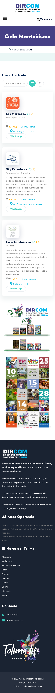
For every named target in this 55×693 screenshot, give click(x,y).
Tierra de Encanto (33, 686)
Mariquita (6, 591)
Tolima (16, 686)
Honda (5, 578)
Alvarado (6, 556)
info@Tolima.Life (15, 620)
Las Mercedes (16, 113)
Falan (4, 569)
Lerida (5, 582)
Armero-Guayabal (11, 565)
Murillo (5, 595)
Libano (5, 586)
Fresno (5, 574)
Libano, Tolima (28, 126)
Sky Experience (17, 169)
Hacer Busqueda (22, 49)
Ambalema (7, 561)
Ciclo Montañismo (18, 242)
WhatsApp (16, 136)
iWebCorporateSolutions (31, 678)
